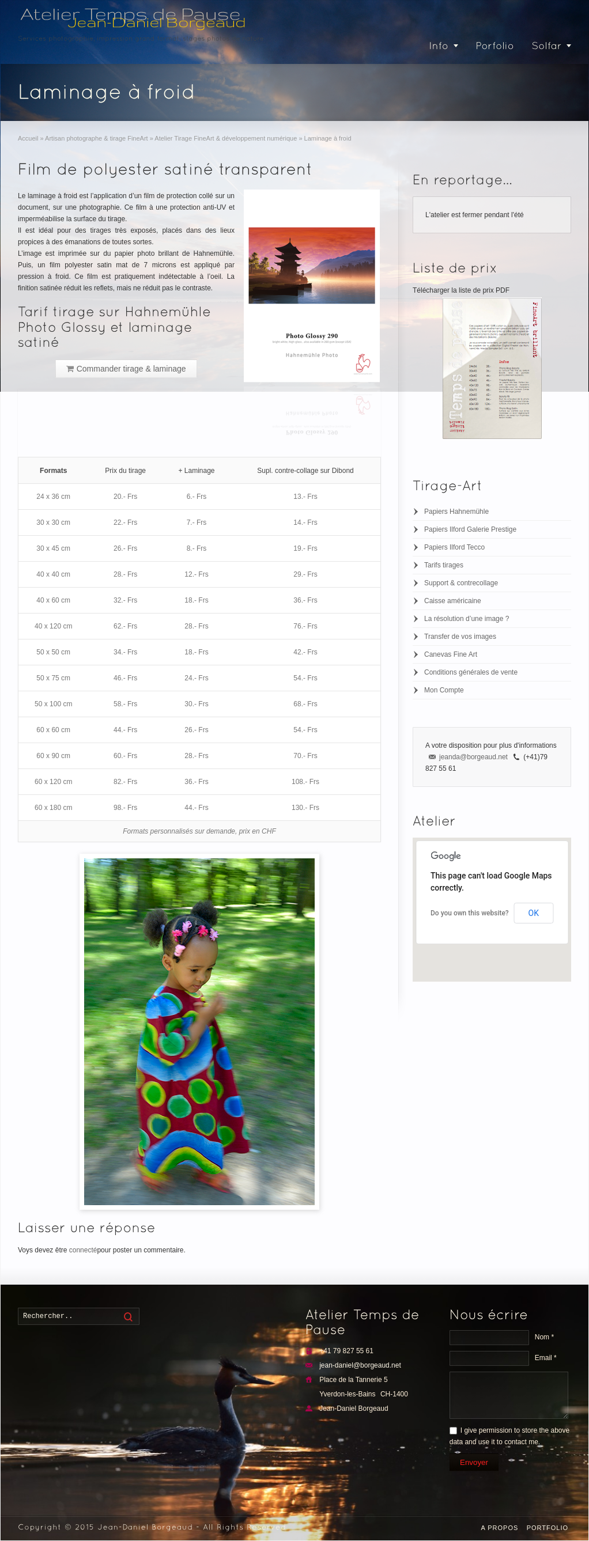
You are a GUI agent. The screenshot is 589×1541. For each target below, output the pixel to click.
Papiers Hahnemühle (456, 512)
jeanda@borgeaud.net (473, 757)
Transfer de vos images (460, 637)
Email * (546, 1358)
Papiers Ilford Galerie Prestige (470, 529)
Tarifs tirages (443, 565)
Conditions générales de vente (471, 672)
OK (533, 913)
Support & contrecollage (461, 583)
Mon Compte (444, 690)
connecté (83, 1250)
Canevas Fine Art (450, 654)
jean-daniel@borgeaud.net (360, 1365)
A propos (499, 1527)
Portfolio (547, 1527)
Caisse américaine (452, 601)
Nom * (544, 1337)
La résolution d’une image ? (466, 619)
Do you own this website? (470, 913)
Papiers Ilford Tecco (454, 547)
